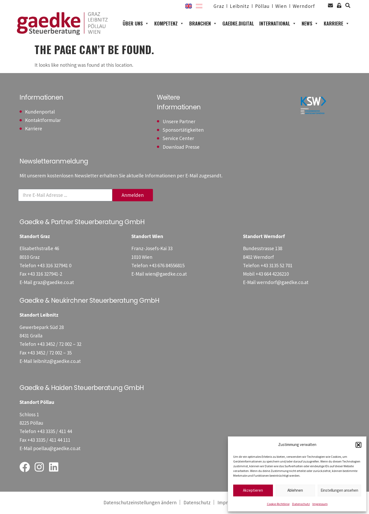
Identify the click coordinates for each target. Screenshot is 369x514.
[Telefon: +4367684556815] (166, 266)
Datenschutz (301, 504)
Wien (281, 6)
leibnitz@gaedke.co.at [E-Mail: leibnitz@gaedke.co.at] (57, 361)
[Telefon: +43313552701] (276, 266)
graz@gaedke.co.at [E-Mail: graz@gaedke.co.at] (53, 283)
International (277, 24)
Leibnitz (239, 6)
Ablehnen (295, 490)
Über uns (136, 24)
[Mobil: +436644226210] (272, 274)
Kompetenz (169, 24)
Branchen (203, 24)
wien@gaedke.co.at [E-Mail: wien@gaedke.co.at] (166, 274)
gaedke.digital (238, 23)
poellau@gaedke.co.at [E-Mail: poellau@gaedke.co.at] (57, 448)
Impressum (320, 504)
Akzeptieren (253, 490)
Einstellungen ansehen (339, 490)
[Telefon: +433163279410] (54, 266)
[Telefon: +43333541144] (54, 432)
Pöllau (262, 6)
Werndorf (304, 6)
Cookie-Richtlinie (278, 504)
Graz (218, 6)
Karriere (337, 24)
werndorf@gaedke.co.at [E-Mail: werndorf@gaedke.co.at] (282, 283)
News (310, 24)
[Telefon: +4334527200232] (59, 344)
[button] (358, 445)
